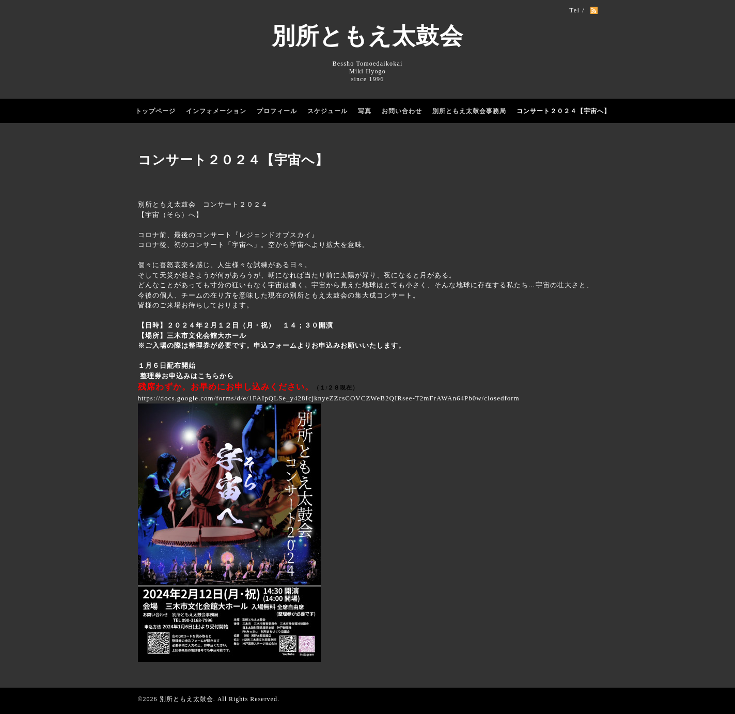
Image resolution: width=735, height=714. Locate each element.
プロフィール (277, 111)
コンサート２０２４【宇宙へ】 (564, 111)
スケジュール (327, 111)
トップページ (155, 111)
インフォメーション (216, 111)
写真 (364, 111)
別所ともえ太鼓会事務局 (469, 111)
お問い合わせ (402, 111)
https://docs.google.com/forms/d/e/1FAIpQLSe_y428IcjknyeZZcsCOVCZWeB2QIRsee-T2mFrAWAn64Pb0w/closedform (329, 398)
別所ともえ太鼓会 (367, 36)
